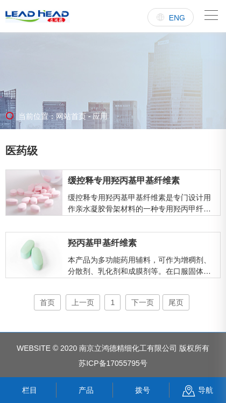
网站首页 (71, 116)
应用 (99, 116)
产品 (85, 390)
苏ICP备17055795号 (113, 363)
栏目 (28, 390)
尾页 (175, 302)
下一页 (142, 302)
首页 (47, 302)
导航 (197, 390)
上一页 (83, 302)
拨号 (141, 390)
